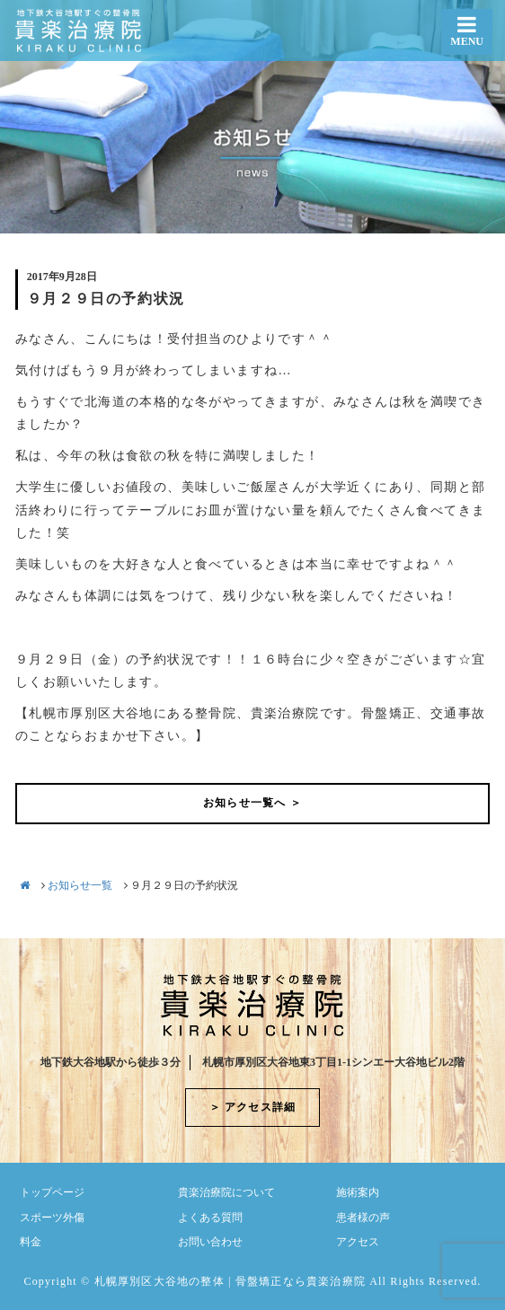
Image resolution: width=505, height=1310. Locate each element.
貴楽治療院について (226, 1192)
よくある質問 (210, 1217)
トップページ (52, 1192)
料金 (30, 1241)
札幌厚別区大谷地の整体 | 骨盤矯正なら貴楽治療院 (230, 1281)
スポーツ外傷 (52, 1217)
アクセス (357, 1241)
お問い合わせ (210, 1241)
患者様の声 (363, 1217)
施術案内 (357, 1192)
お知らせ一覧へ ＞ (252, 802)
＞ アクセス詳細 (253, 1107)
